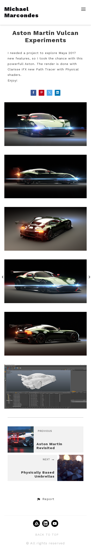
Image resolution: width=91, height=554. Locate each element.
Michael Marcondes (21, 12)
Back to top (47, 534)
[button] (45, 499)
